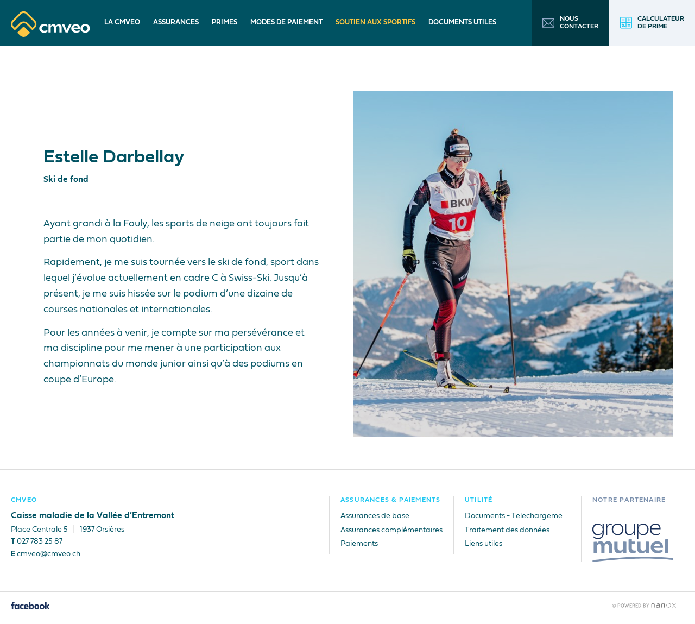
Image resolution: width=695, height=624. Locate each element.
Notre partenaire (629, 500)
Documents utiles (462, 22)
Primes (224, 22)
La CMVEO (122, 22)
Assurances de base (374, 516)
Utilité (478, 500)
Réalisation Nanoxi (645, 605)
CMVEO (24, 500)
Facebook (31, 605)
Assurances (176, 22)
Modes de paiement (286, 22)
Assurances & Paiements (390, 500)
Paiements (359, 543)
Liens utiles (483, 543)
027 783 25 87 (39, 541)
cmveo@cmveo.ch (48, 554)
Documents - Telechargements (517, 516)
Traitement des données (507, 530)
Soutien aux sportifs (375, 22)
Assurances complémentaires (391, 530)
